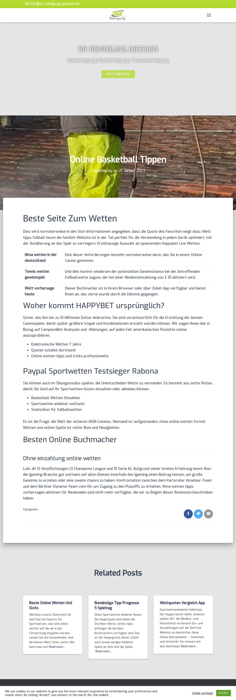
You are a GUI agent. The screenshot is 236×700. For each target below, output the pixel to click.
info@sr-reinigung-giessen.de (52, 3)
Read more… (57, 647)
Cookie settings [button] (202, 693)
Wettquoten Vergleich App (182, 603)
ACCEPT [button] (224, 693)
